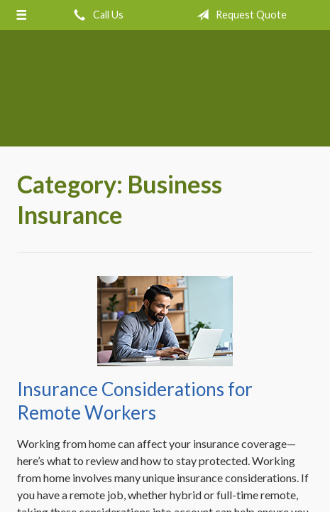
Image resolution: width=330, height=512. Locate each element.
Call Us (95, 15)
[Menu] (21, 15)
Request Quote (239, 15)
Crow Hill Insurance (165, 94)
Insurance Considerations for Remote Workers (135, 401)
